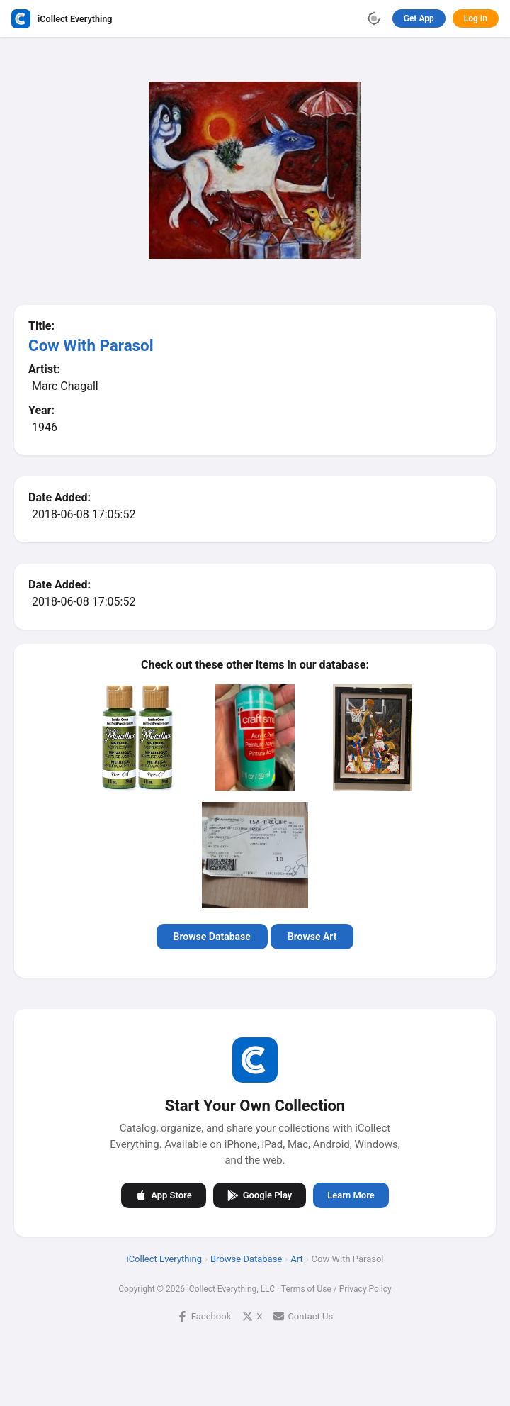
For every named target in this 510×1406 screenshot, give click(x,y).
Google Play (260, 1194)
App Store (163, 1194)
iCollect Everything (165, 1258)
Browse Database (212, 936)
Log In (475, 18)
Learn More (350, 1195)
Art (296, 1258)
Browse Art (312, 936)
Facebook (204, 1315)
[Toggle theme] (374, 18)
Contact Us (303, 1315)
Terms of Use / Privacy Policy (336, 1288)
